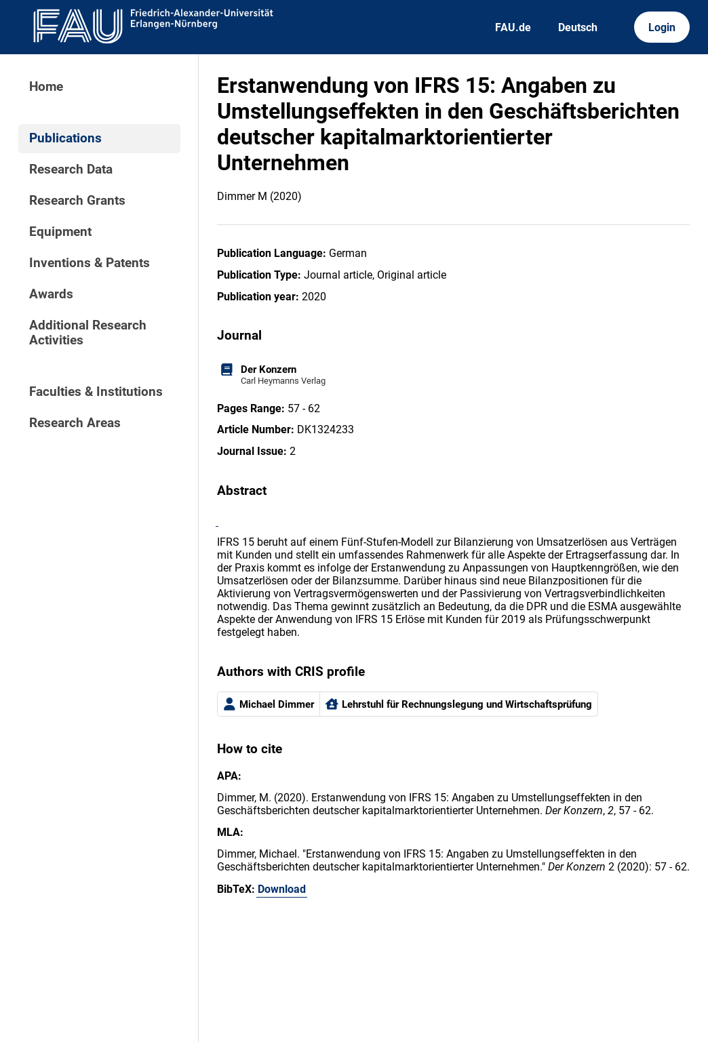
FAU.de (513, 27)
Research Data (71, 169)
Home (46, 86)
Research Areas (75, 423)
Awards (51, 294)
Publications (65, 138)
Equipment (60, 231)
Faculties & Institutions (96, 391)
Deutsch (577, 27)
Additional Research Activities (87, 333)
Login (661, 27)
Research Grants (77, 200)
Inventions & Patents (89, 263)
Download (282, 889)
